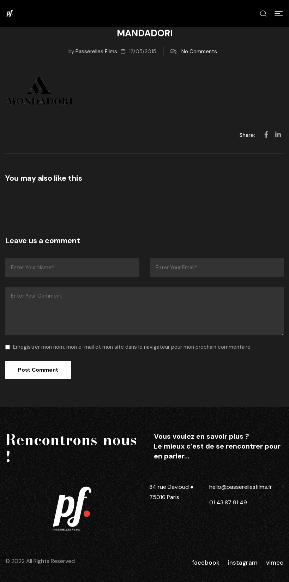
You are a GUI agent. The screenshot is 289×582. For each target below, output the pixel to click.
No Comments (199, 51)
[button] (278, 13)
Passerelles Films (96, 51)
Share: (247, 135)
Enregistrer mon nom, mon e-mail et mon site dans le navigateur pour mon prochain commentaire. (132, 346)
